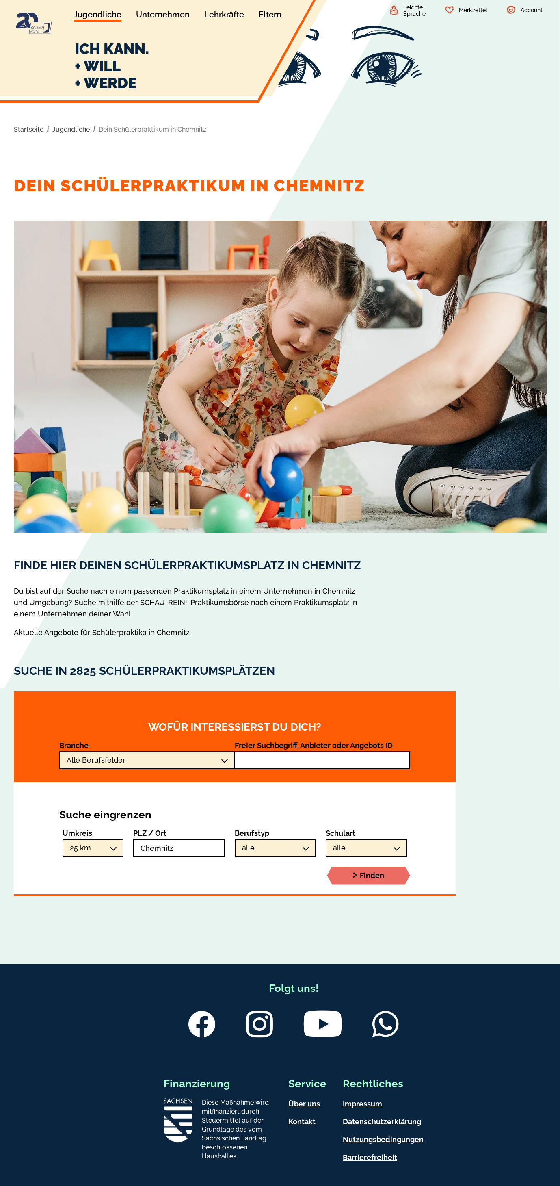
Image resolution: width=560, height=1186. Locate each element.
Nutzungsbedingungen (383, 1139)
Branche (74, 745)
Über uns (304, 1103)
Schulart (340, 833)
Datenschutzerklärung (382, 1121)
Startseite (28, 129)
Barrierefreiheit (370, 1157)
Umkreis (77, 833)
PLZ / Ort (149, 833)
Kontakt (302, 1121)
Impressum (362, 1103)
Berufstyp (252, 833)
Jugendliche (71, 129)
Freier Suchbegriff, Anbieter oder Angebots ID (314, 745)
